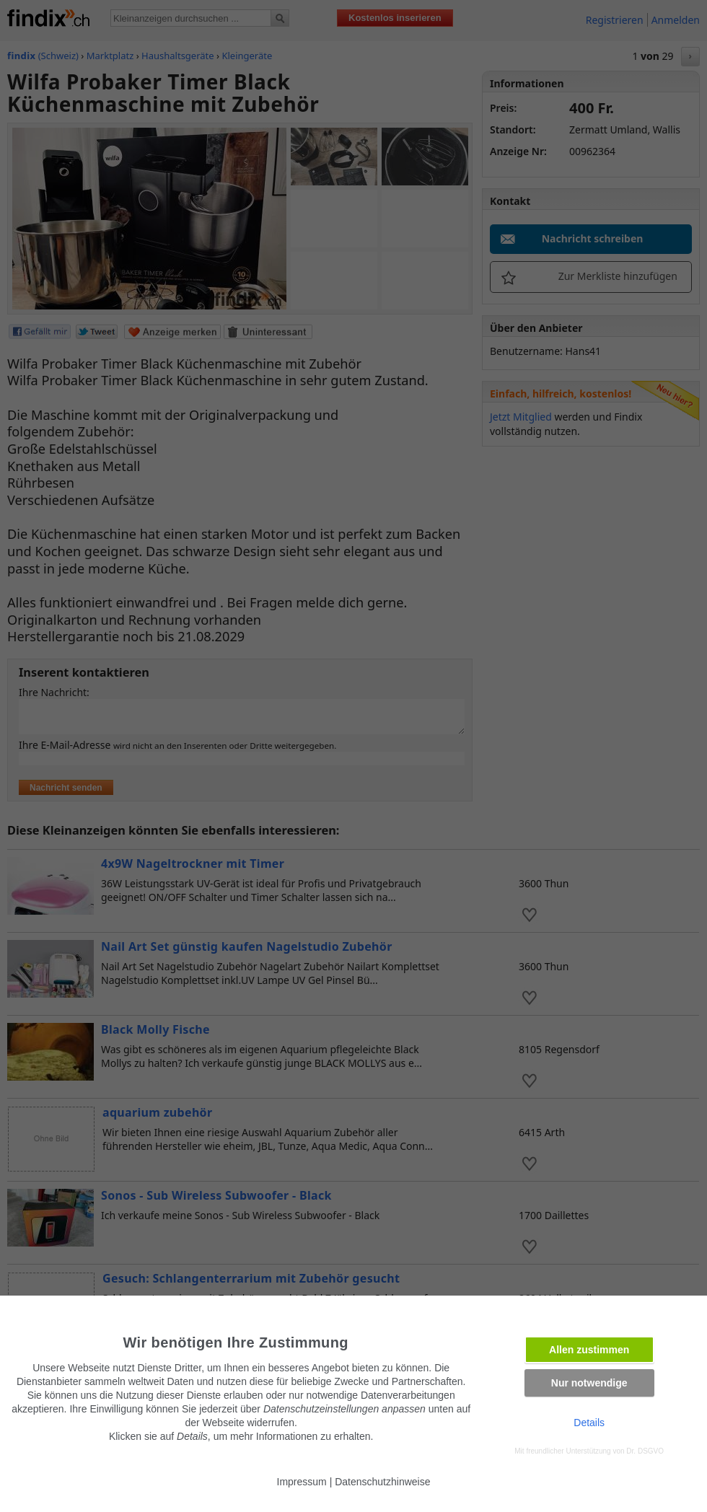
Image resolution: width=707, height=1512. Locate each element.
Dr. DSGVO (645, 1451)
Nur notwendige (589, 1383)
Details (589, 1422)
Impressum (302, 1481)
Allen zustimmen (589, 1349)
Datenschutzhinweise (382, 1481)
